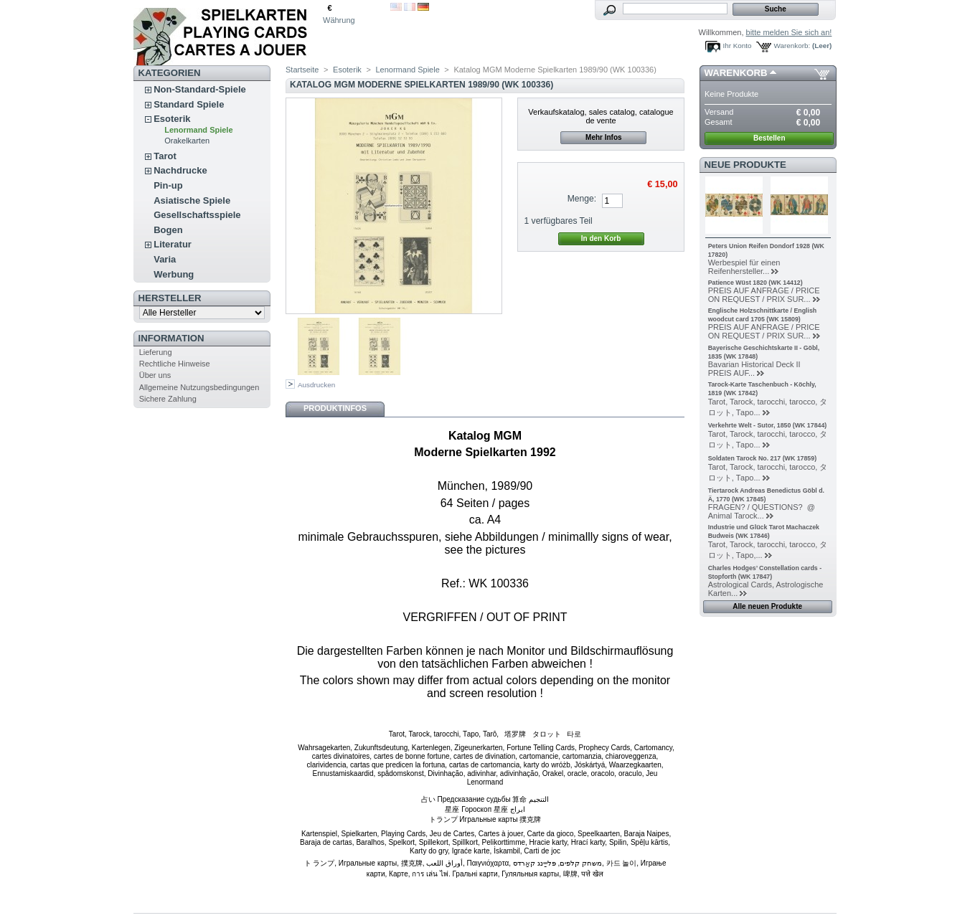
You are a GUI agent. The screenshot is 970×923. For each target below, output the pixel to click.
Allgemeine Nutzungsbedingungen (199, 387)
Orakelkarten (186, 140)
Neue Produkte (745, 164)
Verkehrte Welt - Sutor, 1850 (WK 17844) (767, 425)
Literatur (173, 244)
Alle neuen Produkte (767, 606)
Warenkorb (736, 72)
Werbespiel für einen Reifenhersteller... (744, 266)
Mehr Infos (603, 137)
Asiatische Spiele (192, 200)
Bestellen (769, 138)
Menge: (582, 199)
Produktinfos (335, 408)
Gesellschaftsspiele (197, 214)
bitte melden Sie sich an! (789, 32)
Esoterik (172, 118)
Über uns (155, 375)
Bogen (168, 229)
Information (171, 338)
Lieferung (155, 352)
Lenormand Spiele (198, 130)
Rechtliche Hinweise (174, 363)
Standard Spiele (189, 104)
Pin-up (168, 185)
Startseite (302, 69)
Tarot (165, 156)
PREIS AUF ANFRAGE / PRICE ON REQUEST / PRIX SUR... (764, 294)
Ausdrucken (316, 385)
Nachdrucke (180, 170)
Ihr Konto (737, 45)
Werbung (174, 274)
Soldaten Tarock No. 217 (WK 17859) (762, 458)
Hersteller (170, 298)
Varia (165, 259)
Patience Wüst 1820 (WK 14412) (755, 282)
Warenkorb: (792, 45)
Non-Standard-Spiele (200, 89)
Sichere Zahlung (168, 398)
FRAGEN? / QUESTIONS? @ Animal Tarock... (763, 511)
